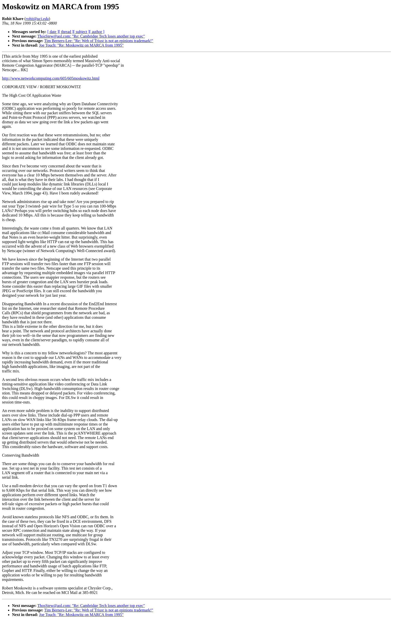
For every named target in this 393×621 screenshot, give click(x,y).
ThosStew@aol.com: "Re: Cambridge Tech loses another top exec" (91, 36)
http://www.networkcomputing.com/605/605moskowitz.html (51, 78)
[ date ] (53, 32)
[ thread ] (66, 32)
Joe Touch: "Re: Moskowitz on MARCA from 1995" (81, 45)
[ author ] (97, 32)
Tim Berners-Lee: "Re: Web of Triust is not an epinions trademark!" (98, 41)
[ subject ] (81, 32)
